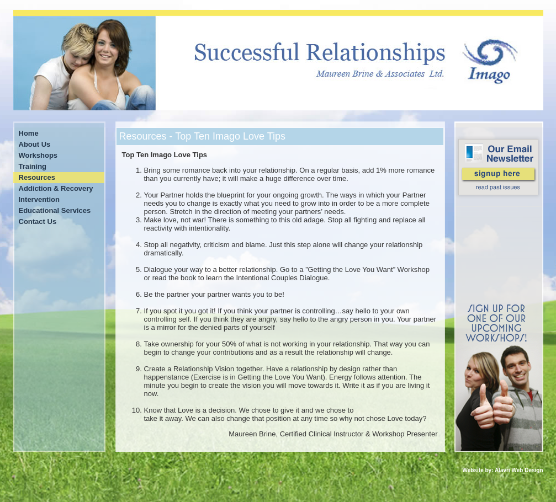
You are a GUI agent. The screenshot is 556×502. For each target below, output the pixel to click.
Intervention (39, 199)
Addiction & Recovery (56, 188)
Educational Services (55, 210)
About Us (35, 144)
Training (33, 166)
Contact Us (38, 221)
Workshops (38, 155)
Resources (37, 177)
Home (29, 133)
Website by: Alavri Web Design (503, 470)
